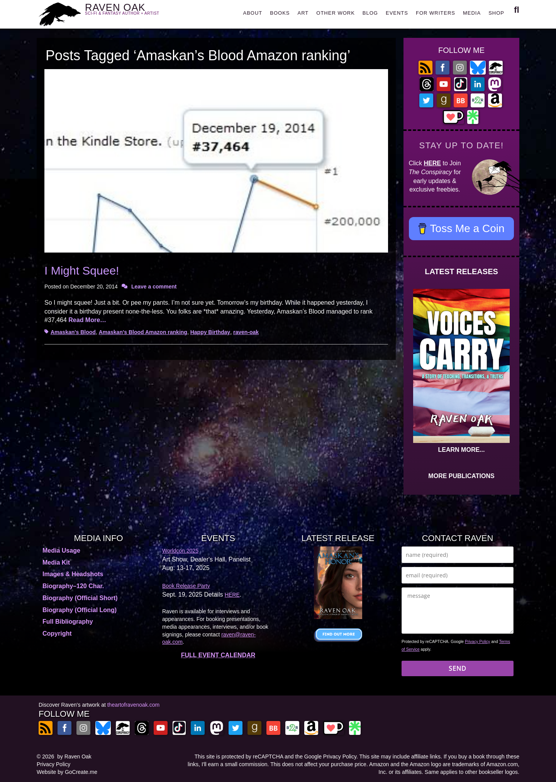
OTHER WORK (335, 13)
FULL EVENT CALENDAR (218, 655)
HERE (432, 163)
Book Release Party (186, 586)
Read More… (87, 320)
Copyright (57, 633)
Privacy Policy (477, 641)
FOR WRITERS (435, 13)
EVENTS (397, 13)
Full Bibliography (67, 621)
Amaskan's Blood (73, 332)
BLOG (370, 13)
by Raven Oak (74, 756)
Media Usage (61, 550)
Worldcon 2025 (180, 551)
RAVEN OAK (133, 12)
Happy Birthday (210, 332)
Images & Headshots (72, 574)
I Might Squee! (81, 270)
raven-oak (246, 332)
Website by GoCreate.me (67, 772)
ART (303, 13)
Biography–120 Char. (73, 586)
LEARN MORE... (461, 449)
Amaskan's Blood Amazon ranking (143, 332)
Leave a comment (154, 286)
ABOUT (252, 13)
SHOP (496, 13)
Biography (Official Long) (79, 610)
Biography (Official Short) (80, 598)
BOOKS (280, 13)
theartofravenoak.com (133, 705)
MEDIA (472, 13)
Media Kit (56, 562)
